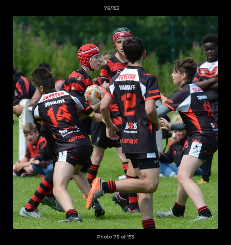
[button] (206, 10)
